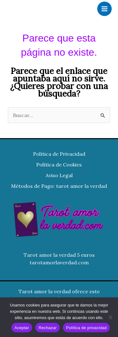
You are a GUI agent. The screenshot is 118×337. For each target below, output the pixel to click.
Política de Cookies (59, 164)
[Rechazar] (110, 317)
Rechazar (47, 327)
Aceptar (21, 327)
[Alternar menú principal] (104, 9)
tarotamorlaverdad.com (59, 262)
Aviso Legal (59, 175)
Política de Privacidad (59, 154)
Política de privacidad (86, 327)
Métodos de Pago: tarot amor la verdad (59, 186)
